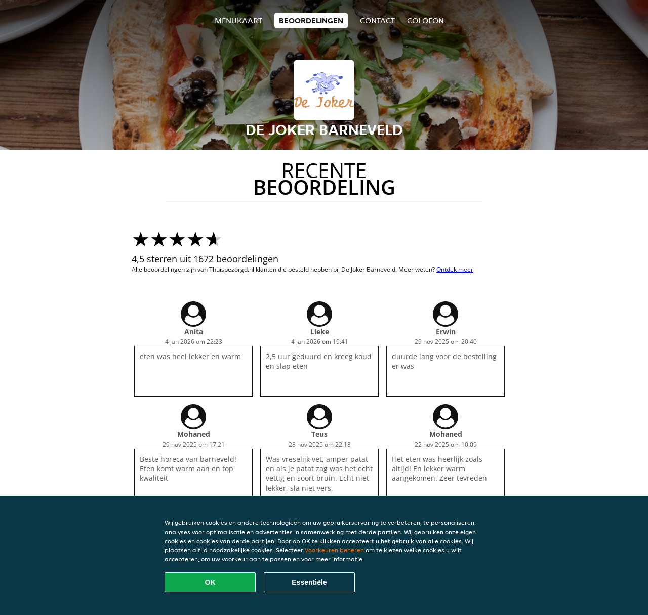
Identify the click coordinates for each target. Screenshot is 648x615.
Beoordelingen (311, 20)
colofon (425, 20)
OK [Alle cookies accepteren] (210, 582)
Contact (377, 20)
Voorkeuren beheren (334, 550)
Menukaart (238, 20)
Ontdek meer (454, 269)
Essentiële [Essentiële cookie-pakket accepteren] (309, 582)
